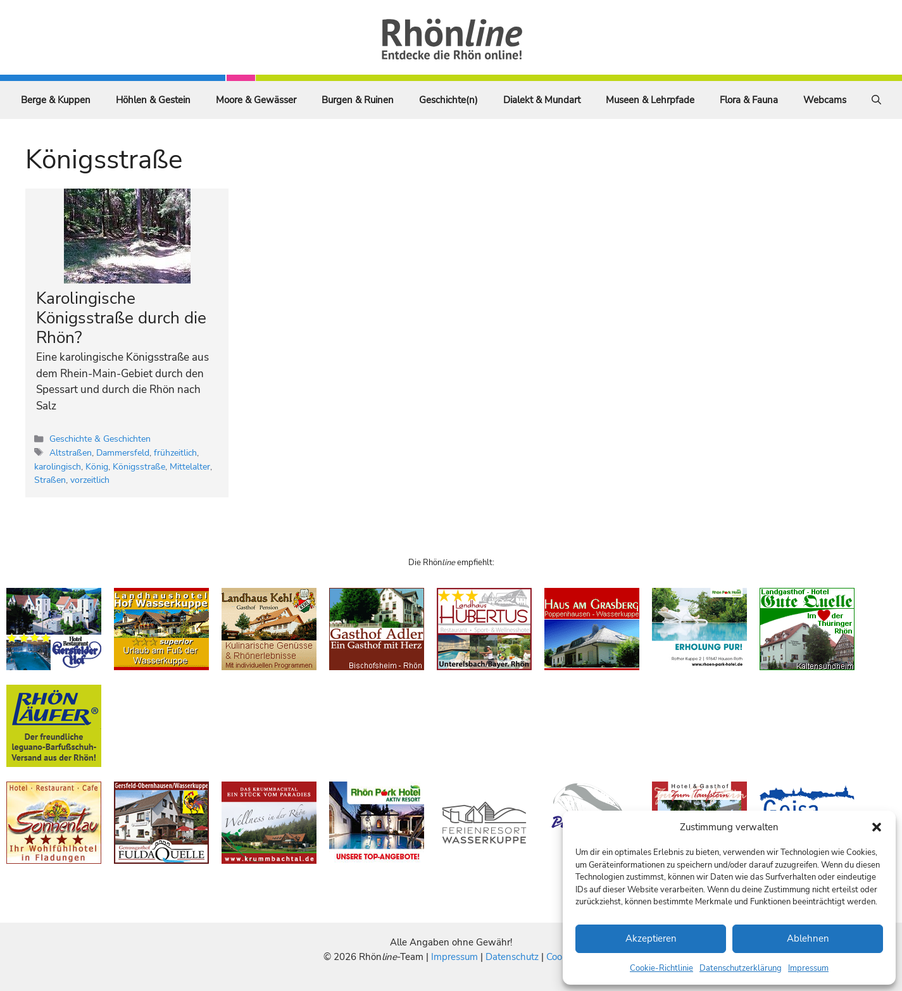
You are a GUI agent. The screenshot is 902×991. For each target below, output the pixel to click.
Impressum (808, 968)
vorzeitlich (90, 479)
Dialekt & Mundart (541, 100)
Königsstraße (139, 466)
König (96, 466)
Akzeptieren (651, 938)
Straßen (50, 479)
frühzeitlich (175, 452)
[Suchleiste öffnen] (876, 100)
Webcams (824, 100)
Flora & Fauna (749, 100)
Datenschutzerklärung (740, 968)
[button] (876, 827)
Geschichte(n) (448, 100)
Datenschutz (512, 956)
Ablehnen (808, 938)
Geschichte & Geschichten (100, 438)
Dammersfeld (122, 452)
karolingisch (57, 466)
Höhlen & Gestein (153, 100)
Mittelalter (190, 466)
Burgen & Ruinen (358, 100)
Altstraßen (70, 452)
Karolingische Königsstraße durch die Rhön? (121, 318)
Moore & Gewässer (256, 100)
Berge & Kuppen (56, 100)
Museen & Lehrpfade (650, 100)
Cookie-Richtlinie (661, 968)
